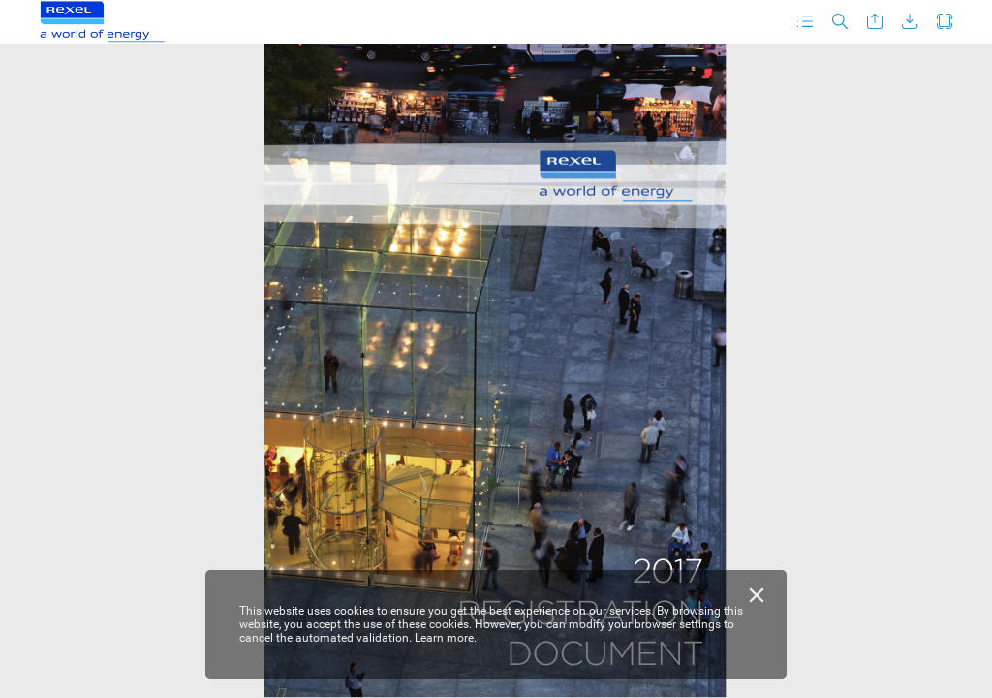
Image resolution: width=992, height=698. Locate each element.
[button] (805, 22)
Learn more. (446, 638)
